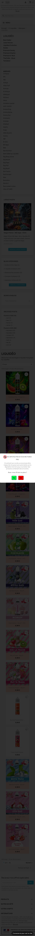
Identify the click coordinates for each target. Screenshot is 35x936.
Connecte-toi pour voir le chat (22, 933)
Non (20, 478)
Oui (14, 478)
